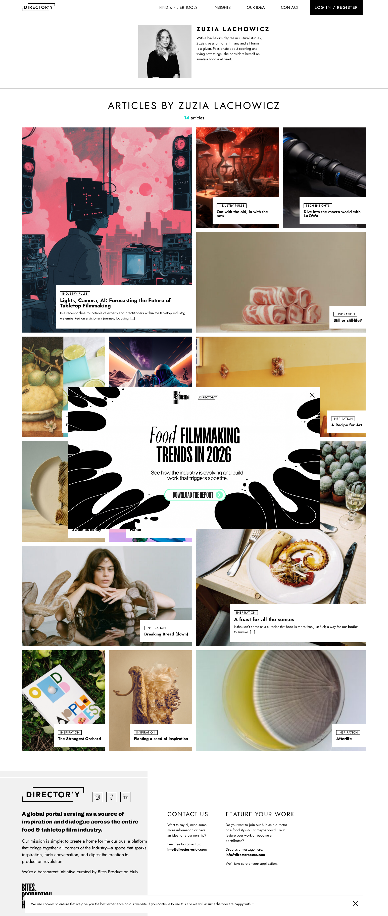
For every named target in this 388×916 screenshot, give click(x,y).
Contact (290, 7)
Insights (222, 7)
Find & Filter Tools (178, 7)
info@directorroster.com (187, 849)
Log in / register (336, 7)
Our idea (256, 7)
